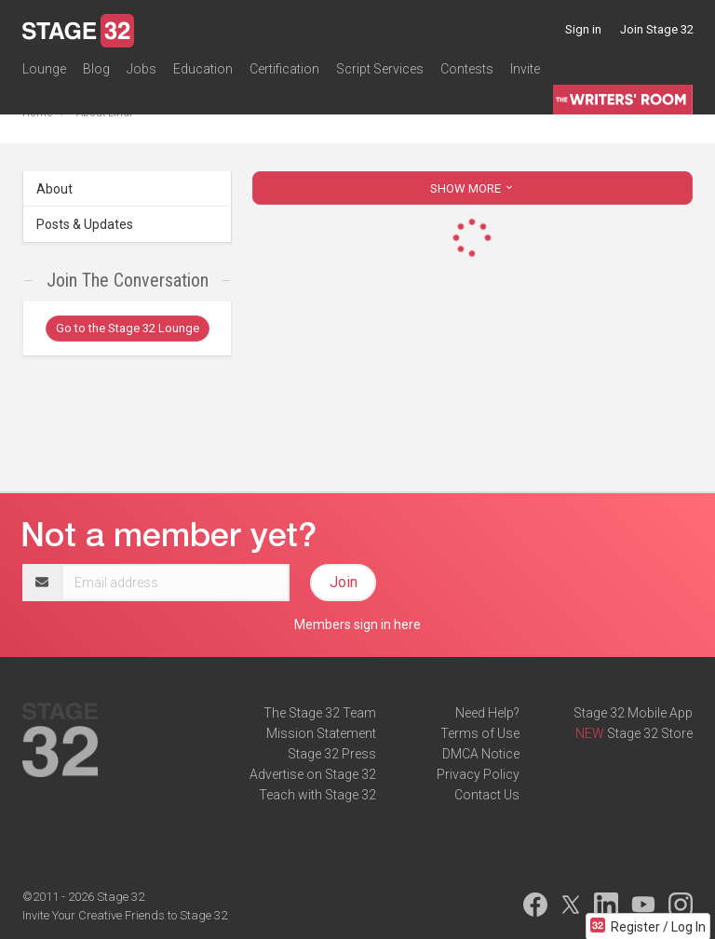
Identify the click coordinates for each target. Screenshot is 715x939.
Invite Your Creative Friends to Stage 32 (124, 915)
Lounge (44, 68)
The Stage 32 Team (319, 712)
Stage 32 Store (650, 733)
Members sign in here (357, 624)
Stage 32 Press (332, 753)
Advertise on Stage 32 (313, 774)
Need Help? (487, 712)
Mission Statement (321, 733)
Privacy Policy (478, 774)
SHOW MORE (473, 188)
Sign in (583, 29)
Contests (466, 68)
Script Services (380, 68)
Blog (96, 68)
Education (203, 68)
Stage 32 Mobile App (633, 712)
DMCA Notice (480, 753)
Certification (284, 68)
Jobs (141, 68)
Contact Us (486, 794)
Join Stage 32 (657, 29)
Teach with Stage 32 (317, 794)
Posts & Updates (84, 224)
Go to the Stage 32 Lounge (127, 328)
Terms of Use (479, 733)
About (54, 188)
